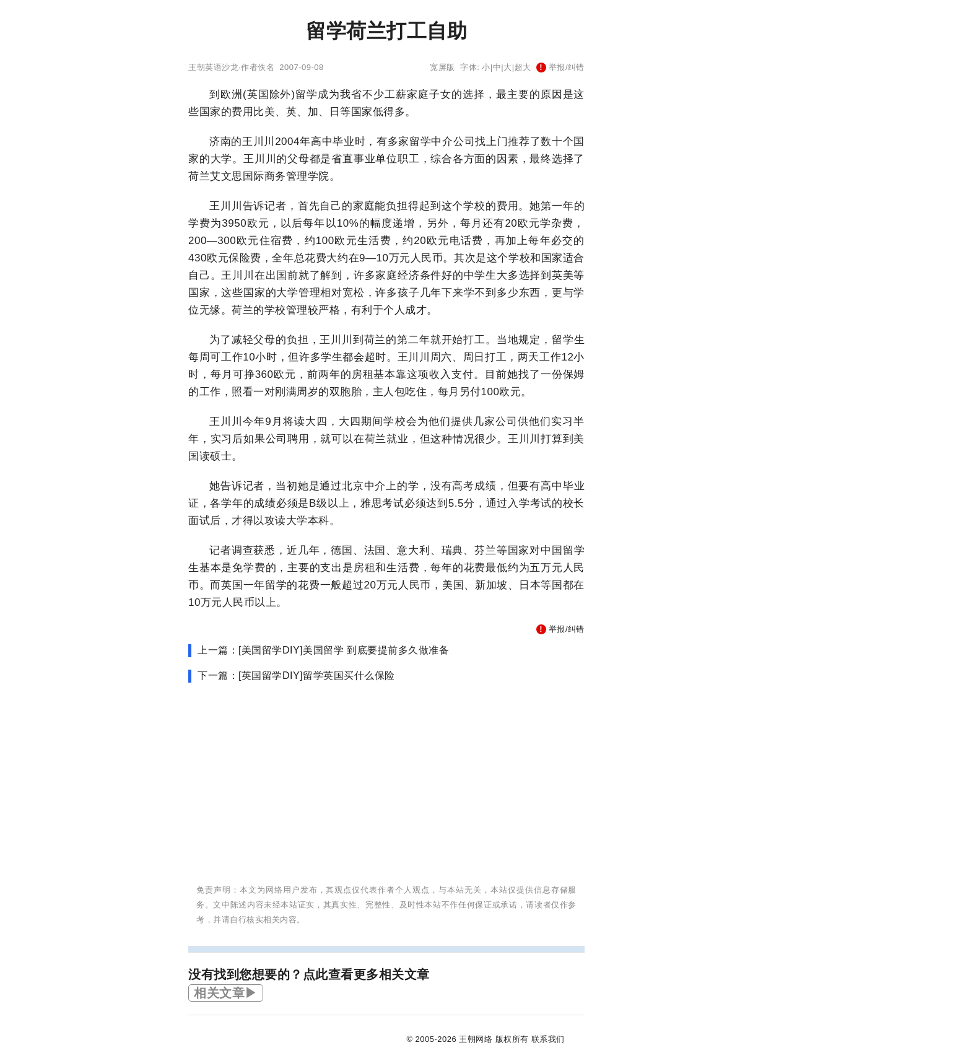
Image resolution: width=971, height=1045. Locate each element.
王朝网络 (475, 1039)
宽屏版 (442, 67)
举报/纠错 (560, 67)
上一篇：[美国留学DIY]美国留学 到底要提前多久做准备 (323, 650)
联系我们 (548, 1039)
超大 (523, 67)
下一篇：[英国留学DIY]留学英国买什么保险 (296, 675)
